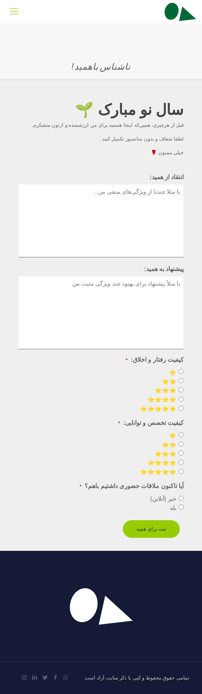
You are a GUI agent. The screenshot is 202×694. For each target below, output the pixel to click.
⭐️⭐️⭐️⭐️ (161, 399)
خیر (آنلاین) (163, 498)
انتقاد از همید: (167, 177)
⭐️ (172, 372)
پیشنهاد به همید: (164, 269)
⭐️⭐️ (169, 381)
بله (173, 508)
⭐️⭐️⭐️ (165, 390)
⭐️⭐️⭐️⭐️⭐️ (158, 408)
